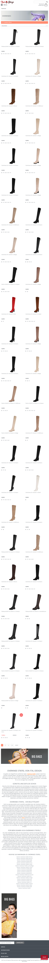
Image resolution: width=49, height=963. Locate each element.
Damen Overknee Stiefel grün (24, 873)
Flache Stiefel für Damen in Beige (9, 433)
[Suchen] (47, 2)
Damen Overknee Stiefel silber (24, 885)
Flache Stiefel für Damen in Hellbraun (10, 403)
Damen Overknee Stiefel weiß (24, 886)
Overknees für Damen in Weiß (33, 492)
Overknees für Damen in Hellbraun (34, 106)
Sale (44, 957)
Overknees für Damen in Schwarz (9, 76)
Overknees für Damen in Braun (9, 106)
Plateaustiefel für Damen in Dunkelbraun (36, 611)
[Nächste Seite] (9, 745)
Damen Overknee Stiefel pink (24, 879)
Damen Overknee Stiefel (24, 888)
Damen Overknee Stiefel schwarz (24, 883)
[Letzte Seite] (12, 745)
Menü (4, 5)
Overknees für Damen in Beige (33, 76)
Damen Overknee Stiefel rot (24, 882)
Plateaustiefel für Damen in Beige (9, 700)
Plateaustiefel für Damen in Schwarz (10, 46)
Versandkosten (23, 960)
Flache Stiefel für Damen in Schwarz (10, 284)
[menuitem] (4, 4)
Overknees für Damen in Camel (33, 314)
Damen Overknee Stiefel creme (24, 867)
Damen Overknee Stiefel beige (24, 860)
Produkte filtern (7, 22)
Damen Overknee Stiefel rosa (24, 880)
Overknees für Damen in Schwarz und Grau (11, 731)
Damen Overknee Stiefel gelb (24, 868)
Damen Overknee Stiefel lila (24, 876)
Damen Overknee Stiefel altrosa (24, 857)
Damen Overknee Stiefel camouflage (24, 866)
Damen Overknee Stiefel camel (24, 864)
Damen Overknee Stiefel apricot (24, 858)
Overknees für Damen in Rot (8, 314)
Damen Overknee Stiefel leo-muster (24, 874)
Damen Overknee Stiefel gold (24, 870)
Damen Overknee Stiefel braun (24, 863)
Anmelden (20, 942)
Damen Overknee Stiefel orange (24, 877)
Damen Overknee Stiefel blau (24, 861)
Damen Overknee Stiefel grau (24, 871)
